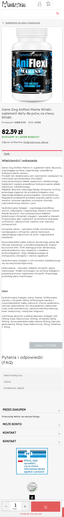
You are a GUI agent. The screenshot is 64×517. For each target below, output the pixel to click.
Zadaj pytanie (45, 345)
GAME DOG (20, 122)
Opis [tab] (7, 154)
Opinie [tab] (7, 381)
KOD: (31, 122)
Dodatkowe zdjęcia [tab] (14, 388)
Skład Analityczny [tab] (13, 375)
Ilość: (15, 509)
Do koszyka (45, 506)
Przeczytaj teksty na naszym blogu (21, 416)
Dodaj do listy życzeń (31, 514)
